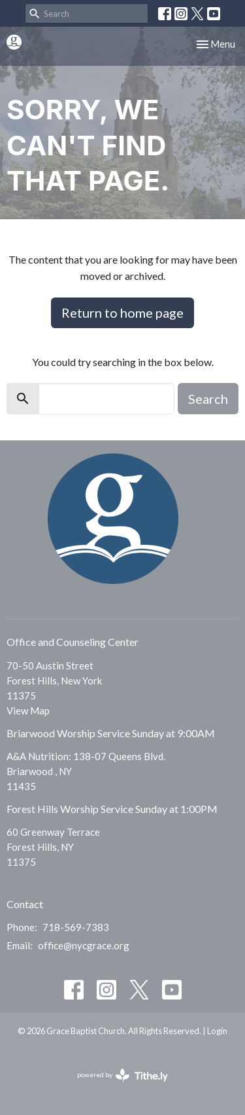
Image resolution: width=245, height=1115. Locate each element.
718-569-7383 (75, 927)
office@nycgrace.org (83, 945)
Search (208, 398)
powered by (122, 1075)
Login (217, 1031)
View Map (28, 710)
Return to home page (122, 312)
